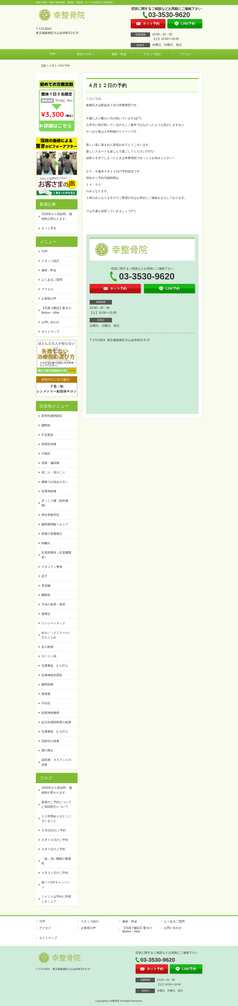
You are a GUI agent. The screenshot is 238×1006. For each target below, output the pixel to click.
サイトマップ (50, 331)
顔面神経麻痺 (50, 712)
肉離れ (45, 543)
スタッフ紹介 (152, 54)
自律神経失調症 (51, 675)
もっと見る (48, 228)
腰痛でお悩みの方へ (54, 481)
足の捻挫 (47, 646)
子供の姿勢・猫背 (53, 604)
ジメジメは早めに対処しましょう (56, 899)
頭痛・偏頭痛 (50, 462)
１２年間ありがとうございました (56, 819)
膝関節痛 (47, 684)
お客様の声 (48, 298)
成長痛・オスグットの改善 (56, 762)
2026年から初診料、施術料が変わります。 (56, 216)
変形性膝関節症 (51, 415)
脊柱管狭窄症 (50, 514)
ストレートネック (53, 623)
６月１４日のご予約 (54, 839)
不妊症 (45, 703)
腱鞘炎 (45, 425)
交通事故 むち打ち (54, 665)
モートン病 (48, 656)
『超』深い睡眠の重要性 (56, 861)
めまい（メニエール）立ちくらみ (56, 635)
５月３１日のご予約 (54, 872)
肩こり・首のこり (53, 472)
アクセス (185, 54)
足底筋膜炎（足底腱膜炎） (56, 555)
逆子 (44, 576)
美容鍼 (45, 585)
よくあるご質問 (51, 279)
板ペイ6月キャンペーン (55, 885)
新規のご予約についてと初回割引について (56, 804)
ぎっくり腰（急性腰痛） (54, 503)
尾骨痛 (45, 693)
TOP (52, 54)
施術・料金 (119, 54)
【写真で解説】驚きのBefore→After (56, 310)
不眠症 (45, 453)
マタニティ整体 (51, 566)
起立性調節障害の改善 (56, 722)
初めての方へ (86, 54)
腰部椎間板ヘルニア (54, 524)
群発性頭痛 (48, 444)
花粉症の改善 (50, 741)
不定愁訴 (47, 434)
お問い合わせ (50, 322)
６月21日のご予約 (53, 830)
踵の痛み (47, 750)
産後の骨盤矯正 (51, 533)
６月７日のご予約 (53, 849)
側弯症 (45, 613)
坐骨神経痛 (48, 491)
